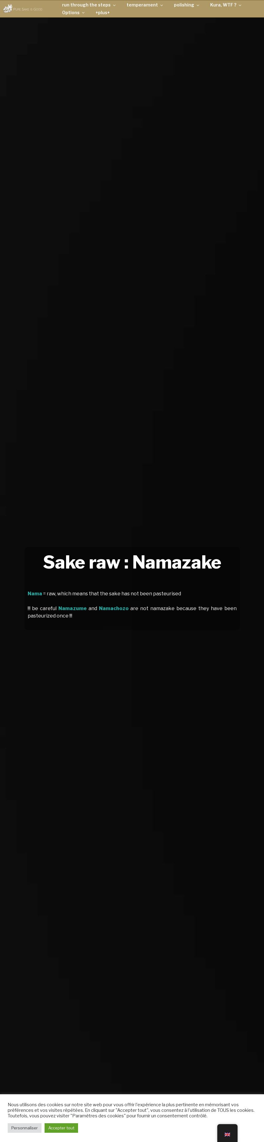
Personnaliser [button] (24, 1127)
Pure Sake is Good (27, 9)
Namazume (72, 608)
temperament (145, 4)
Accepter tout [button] (61, 1127)
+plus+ (103, 12)
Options (73, 12)
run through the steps (89, 4)
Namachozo (113, 608)
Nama (35, 594)
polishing (187, 4)
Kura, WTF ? (226, 4)
